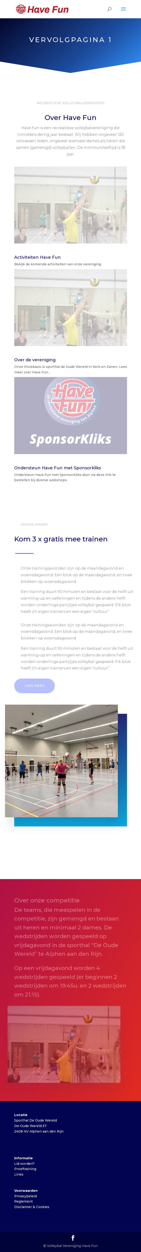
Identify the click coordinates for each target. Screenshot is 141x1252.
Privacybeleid (25, 1196)
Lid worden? (24, 1164)
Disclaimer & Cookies (31, 1207)
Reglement (23, 1201)
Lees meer (34, 686)
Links (18, 1174)
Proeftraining (25, 1169)
